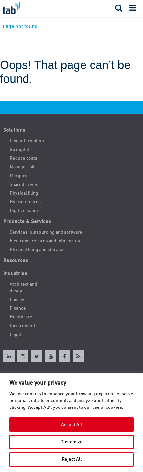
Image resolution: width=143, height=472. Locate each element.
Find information (27, 141)
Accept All (71, 424)
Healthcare (21, 317)
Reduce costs (23, 158)
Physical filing (24, 193)
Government (22, 326)
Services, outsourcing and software (46, 232)
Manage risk (22, 167)
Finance (18, 308)
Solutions (14, 130)
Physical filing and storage (36, 249)
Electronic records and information (46, 241)
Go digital (19, 149)
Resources (15, 260)
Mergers (18, 176)
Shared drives (24, 184)
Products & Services (27, 221)
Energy (17, 299)
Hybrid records (25, 202)
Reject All (72, 459)
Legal (15, 334)
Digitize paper (24, 210)
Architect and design (23, 287)
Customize (71, 442)
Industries (15, 273)
